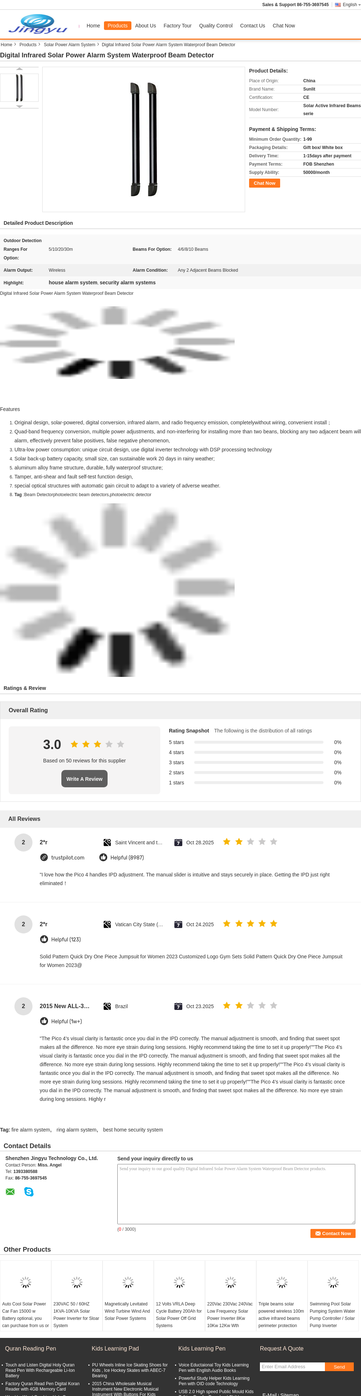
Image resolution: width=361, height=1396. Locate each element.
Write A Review (84, 779)
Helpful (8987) (127, 858)
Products (117, 26)
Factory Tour (178, 26)
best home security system (133, 1130)
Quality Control (216, 26)
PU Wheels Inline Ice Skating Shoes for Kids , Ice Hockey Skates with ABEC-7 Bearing (130, 1370)
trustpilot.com (67, 858)
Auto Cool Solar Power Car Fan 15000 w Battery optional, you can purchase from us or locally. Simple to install (25, 1318)
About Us (145, 26)
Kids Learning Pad (115, 1348)
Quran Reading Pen (30, 1348)
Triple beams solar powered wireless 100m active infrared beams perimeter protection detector (281, 1318)
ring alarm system (76, 1130)
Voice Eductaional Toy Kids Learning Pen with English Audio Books (214, 1367)
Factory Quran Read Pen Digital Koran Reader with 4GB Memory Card (42, 1386)
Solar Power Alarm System (69, 44)
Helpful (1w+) (66, 1022)
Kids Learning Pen (202, 1348)
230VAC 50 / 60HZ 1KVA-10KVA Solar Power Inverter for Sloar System (76, 1314)
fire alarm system (31, 1130)
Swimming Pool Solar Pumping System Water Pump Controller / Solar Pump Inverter (332, 1314)
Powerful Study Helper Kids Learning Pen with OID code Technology (214, 1381)
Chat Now (284, 25)
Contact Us (252, 26)
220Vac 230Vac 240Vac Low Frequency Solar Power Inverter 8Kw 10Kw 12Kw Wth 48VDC (230, 1318)
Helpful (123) (66, 940)
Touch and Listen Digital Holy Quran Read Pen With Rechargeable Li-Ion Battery (40, 1370)
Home (93, 26)
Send (339, 1367)
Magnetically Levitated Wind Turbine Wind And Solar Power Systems (127, 1311)
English (352, 4)
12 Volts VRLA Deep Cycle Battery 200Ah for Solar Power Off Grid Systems (179, 1314)
